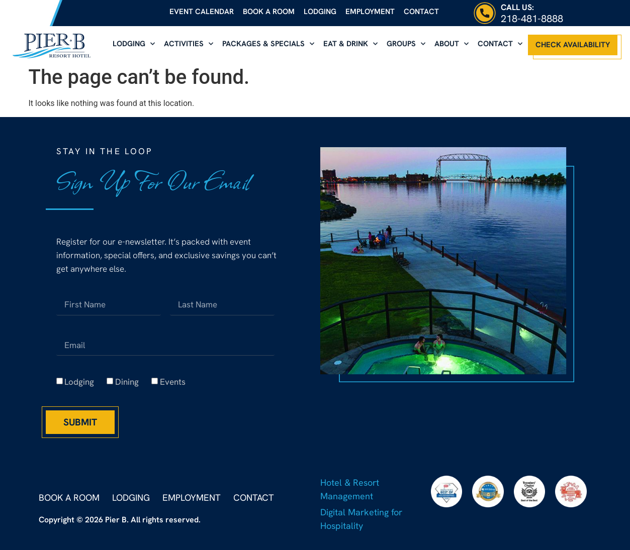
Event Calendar (201, 12)
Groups (406, 44)
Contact (421, 12)
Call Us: (517, 7)
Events (173, 382)
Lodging (320, 12)
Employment (370, 12)
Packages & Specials (268, 44)
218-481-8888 (532, 18)
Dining (127, 382)
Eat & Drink (350, 44)
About (451, 44)
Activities (188, 44)
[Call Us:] (485, 13)
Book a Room (269, 12)
